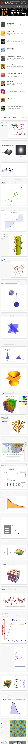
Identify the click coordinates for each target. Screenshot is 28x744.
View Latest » (24, 117)
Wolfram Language (15, 1)
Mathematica (23, 1)
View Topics (20, 6)
